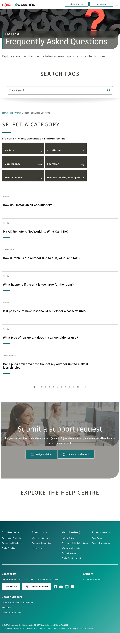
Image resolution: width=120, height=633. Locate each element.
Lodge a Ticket (41, 454)
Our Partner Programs (92, 580)
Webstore (6, 607)
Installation (65, 150)
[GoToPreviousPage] (34, 387)
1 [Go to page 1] (41, 387)
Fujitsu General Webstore (83, 628)
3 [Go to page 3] (49, 387)
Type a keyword (16, 90)
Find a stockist (36, 586)
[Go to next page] (85, 387)
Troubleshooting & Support (65, 177)
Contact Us (10, 574)
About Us (39, 532)
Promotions (101, 532)
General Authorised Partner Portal (17, 602)
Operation (65, 164)
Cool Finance (98, 538)
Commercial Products (12, 543)
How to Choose (23, 177)
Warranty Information (71, 548)
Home (5, 113)
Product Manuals (69, 553)
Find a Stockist (76, 4)
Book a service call (76, 454)
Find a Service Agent (71, 558)
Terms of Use (8, 628)
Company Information (42, 543)
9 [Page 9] (73, 387)
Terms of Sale (33, 628)
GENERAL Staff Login (12, 612)
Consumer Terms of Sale (63, 628)
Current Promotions (101, 543)
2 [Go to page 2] (45, 387)
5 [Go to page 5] (57, 387)
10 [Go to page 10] (78, 387)
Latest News (37, 548)
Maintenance (23, 164)
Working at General (40, 538)
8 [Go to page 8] (69, 387)
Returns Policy (45, 628)
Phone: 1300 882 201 (12, 580)
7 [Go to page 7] (65, 387)
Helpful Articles (69, 538)
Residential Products (11, 538)
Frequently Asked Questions (75, 543)
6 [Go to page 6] (61, 387)
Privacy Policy (20, 628)
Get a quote (101, 4)
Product (23, 150)
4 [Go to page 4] (53, 387)
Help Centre (15, 113)
